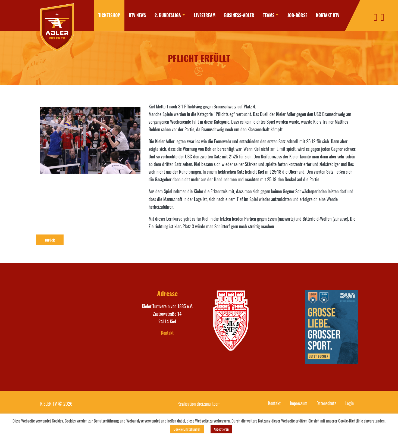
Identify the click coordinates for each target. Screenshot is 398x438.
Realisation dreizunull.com (199, 403)
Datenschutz (326, 403)
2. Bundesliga (168, 15)
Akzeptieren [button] (221, 429)
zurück (50, 240)
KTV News (137, 15)
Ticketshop (109, 15)
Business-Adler (239, 15)
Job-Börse (297, 15)
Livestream (204, 15)
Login (349, 403)
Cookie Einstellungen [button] (187, 429)
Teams (268, 15)
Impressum (298, 403)
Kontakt (167, 333)
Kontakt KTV (327, 15)
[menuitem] (109, 15)
